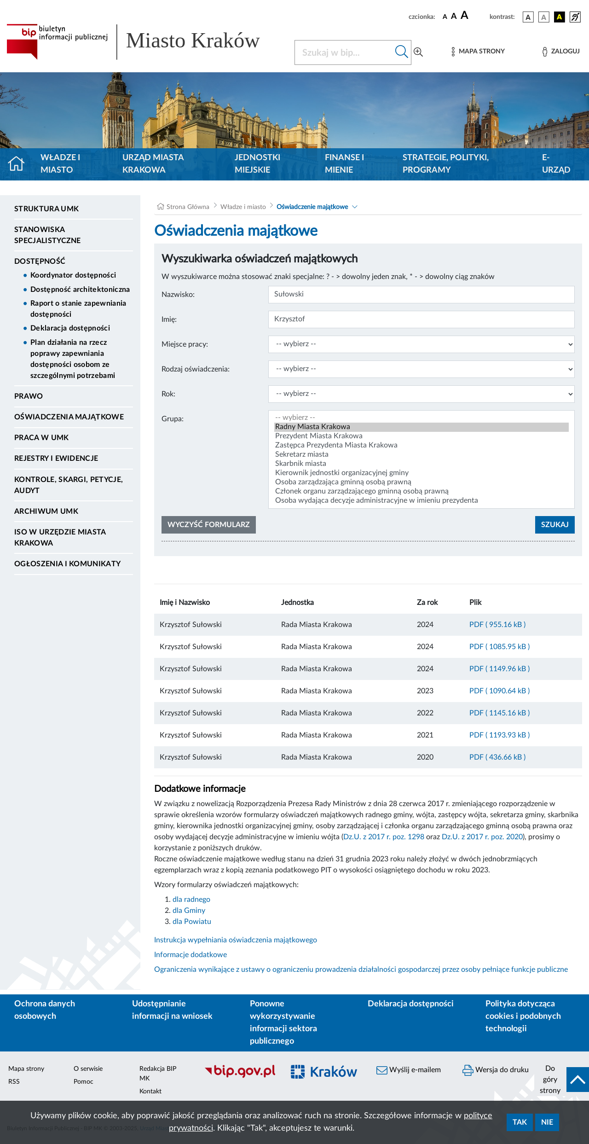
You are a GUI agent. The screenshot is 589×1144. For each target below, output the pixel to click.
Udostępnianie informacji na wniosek (172, 1010)
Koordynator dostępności (73, 275)
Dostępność (39, 261)
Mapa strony (26, 1069)
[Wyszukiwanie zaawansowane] (418, 52)
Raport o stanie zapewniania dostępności (78, 309)
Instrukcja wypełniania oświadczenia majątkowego (235, 940)
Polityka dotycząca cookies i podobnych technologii (523, 1016)
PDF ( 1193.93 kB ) (499, 735)
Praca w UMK (41, 437)
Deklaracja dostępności (70, 328)
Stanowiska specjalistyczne (47, 235)
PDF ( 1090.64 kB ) (499, 691)
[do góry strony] (561, 1079)
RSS (14, 1082)
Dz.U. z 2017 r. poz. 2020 (482, 837)
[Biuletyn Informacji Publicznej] (239, 1077)
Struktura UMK (46, 209)
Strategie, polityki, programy (446, 164)
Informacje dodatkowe (190, 954)
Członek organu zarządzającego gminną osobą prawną (421, 491)
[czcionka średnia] (454, 17)
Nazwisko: (178, 294)
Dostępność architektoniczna (80, 289)
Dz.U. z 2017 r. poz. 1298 (383, 837)
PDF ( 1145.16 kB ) (499, 713)
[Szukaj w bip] (402, 52)
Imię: (169, 319)
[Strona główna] (20, 164)
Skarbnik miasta (421, 464)
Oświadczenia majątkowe (69, 417)
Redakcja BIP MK (157, 1074)
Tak (520, 1122)
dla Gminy (189, 910)
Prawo (28, 396)
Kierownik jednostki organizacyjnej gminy (421, 473)
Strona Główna (188, 207)
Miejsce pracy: (185, 344)
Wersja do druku (495, 1070)
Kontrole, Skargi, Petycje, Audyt (68, 485)
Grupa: (173, 419)
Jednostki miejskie (257, 164)
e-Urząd (556, 164)
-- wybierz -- (421, 418)
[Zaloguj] (561, 52)
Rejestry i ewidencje (56, 458)
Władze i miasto (60, 164)
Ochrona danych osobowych (44, 1010)
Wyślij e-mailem (408, 1070)
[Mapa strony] (478, 52)
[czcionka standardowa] (445, 16)
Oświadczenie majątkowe (313, 207)
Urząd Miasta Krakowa (153, 164)
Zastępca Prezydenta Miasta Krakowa (421, 445)
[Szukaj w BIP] (343, 52)
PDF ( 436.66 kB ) (497, 757)
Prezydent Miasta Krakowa (421, 436)
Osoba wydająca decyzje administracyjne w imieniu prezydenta (421, 500)
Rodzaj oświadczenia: (196, 369)
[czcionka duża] (474, 15)
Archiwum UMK (46, 511)
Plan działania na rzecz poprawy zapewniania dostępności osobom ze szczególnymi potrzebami (72, 359)
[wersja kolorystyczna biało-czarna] (544, 17)
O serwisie (88, 1069)
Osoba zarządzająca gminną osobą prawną (421, 482)
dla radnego (191, 899)
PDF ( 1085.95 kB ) (499, 646)
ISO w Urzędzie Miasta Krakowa (60, 537)
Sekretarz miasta (421, 454)
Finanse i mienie (344, 164)
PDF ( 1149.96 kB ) (499, 669)
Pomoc (83, 1082)
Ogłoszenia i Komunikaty (67, 564)
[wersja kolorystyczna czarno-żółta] (559, 17)
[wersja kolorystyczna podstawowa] (528, 17)
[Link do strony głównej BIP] (145, 42)
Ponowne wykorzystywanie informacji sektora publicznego (283, 1022)
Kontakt (150, 1091)
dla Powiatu (192, 921)
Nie (547, 1122)
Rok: (168, 394)
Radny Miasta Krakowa (421, 427)
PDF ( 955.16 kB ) (497, 624)
